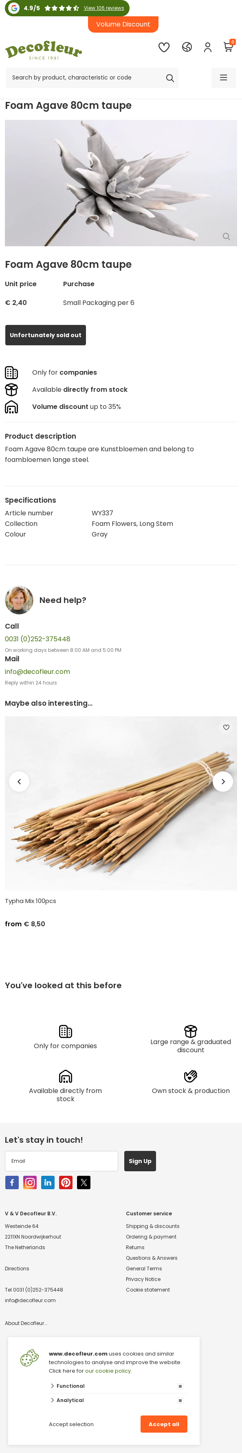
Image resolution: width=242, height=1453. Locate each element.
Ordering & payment (151, 1236)
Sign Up (140, 1161)
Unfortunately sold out (45, 335)
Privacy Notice (143, 1279)
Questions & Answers (152, 1257)
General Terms (144, 1268)
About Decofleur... (26, 1323)
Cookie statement (148, 1289)
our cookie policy (108, 1371)
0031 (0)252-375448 (37, 639)
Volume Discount (123, 24)
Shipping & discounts (153, 1226)
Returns (135, 1247)
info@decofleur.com (37, 671)
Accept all (164, 1424)
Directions (17, 1268)
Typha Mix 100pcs (30, 901)
